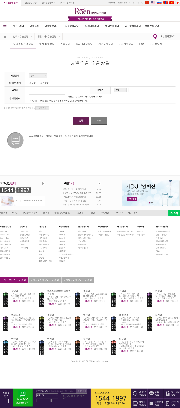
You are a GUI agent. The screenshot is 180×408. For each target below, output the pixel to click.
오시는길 (91, 213)
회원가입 (139, 3)
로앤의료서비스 (6, 241)
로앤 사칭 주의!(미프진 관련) (75, 201)
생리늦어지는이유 (45, 261)
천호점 (158, 291)
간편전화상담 (126, 44)
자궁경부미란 (44, 235)
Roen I (61, 231)
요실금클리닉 (92, 26)
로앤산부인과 (12, 3)
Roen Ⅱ (61, 235)
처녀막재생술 (83, 248)
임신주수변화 (25, 241)
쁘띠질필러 (82, 241)
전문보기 (42, 108)
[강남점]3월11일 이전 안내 (74, 189)
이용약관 (45, 213)
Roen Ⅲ (61, 238)
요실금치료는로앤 (104, 231)
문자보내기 (81, 391)
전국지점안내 (5, 251)
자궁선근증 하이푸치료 (125, 235)
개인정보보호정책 (29, 213)
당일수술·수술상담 (49, 36)
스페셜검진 (62, 251)
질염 (40, 231)
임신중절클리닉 (133, 26)
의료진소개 (4, 248)
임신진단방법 (25, 235)
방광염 (41, 258)
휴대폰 (100, 90)
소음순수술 (82, 245)
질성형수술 (82, 231)
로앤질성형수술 (30, 3)
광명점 (50, 315)
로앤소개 (111, 3)
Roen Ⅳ (61, 241)
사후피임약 (24, 248)
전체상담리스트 (158, 44)
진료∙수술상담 (152, 26)
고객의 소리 (118, 213)
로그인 (131, 3)
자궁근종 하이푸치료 (125, 231)
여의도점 (15, 315)
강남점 (14, 291)
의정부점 (123, 315)
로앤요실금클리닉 (48, 3)
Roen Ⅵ (61, 248)
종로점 (86, 291)
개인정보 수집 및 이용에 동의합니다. (21, 108)
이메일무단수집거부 (62, 213)
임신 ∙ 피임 (18, 26)
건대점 (122, 291)
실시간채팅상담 (84, 44)
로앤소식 (139, 231)
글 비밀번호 (14, 98)
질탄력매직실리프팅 (85, 235)
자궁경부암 (43, 248)
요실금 (41, 251)
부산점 (86, 339)
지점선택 (15, 76)
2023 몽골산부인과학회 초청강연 (77, 193)
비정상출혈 (43, 238)
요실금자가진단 (103, 235)
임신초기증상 (25, 231)
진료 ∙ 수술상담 (22, 36)
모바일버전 (104, 213)
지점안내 (79, 213)
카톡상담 (65, 44)
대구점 (122, 339)
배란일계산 (24, 238)
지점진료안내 (121, 3)
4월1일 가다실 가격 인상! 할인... (77, 205)
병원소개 (3, 231)
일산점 (86, 315)
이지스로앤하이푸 (66, 3)
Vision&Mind (5, 245)
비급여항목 (132, 213)
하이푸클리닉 (112, 26)
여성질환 (34, 26)
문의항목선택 (15, 83)
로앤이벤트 (140, 235)
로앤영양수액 (63, 258)
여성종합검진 (51, 26)
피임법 (22, 245)
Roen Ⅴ (61, 245)
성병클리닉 (43, 241)
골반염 (41, 254)
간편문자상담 (106, 44)
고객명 (15, 90)
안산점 (14, 339)
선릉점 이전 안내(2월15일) (74, 197)
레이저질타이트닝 (85, 238)
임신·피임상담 (46, 44)
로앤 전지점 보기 (167, 36)
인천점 (50, 339)
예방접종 (61, 261)
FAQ (141, 44)
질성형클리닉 (72, 26)
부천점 (158, 315)
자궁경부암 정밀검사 (66, 254)
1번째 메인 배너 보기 (150, 203)
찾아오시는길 (5, 258)
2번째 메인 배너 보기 (152, 203)
